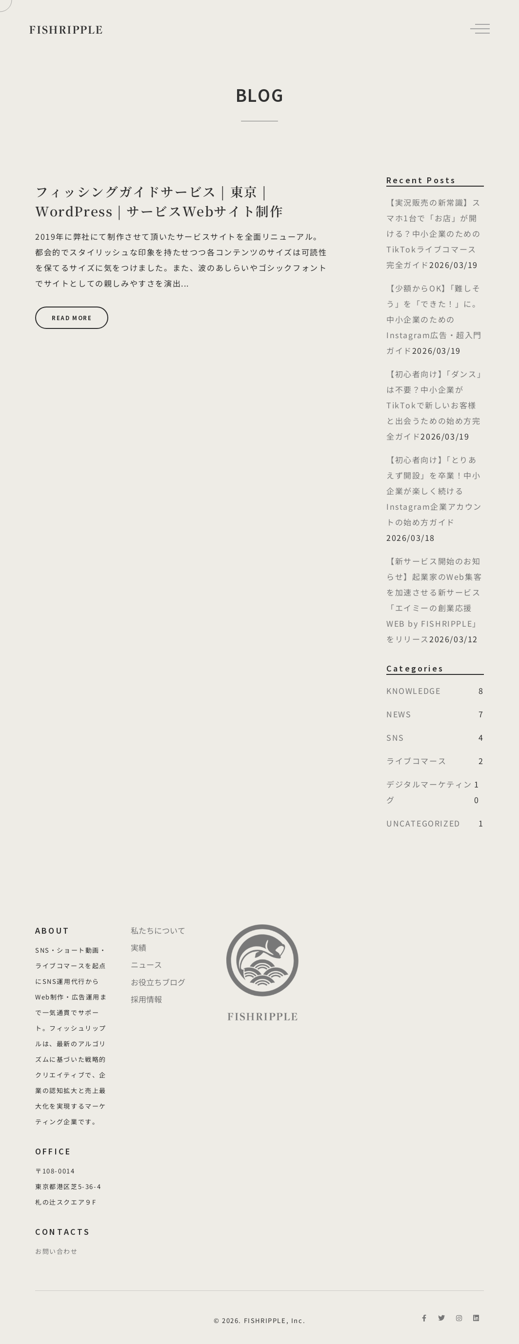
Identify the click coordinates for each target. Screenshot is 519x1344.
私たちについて (158, 930)
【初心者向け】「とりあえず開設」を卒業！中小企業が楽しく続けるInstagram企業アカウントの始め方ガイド (434, 491)
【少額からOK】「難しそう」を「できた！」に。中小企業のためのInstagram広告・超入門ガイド (434, 319)
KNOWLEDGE (413, 690)
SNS (395, 737)
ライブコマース (416, 761)
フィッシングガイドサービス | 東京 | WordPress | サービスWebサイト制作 (159, 201)
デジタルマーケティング (429, 792)
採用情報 (146, 999)
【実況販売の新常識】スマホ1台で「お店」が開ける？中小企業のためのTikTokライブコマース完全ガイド (433, 233)
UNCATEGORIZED (423, 823)
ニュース (146, 964)
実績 (138, 947)
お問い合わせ (56, 1251)
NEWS (398, 714)
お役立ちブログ (158, 982)
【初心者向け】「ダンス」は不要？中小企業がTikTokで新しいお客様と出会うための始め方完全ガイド (433, 405)
